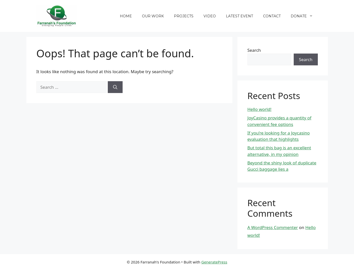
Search (254, 50)
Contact (272, 16)
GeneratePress (214, 261)
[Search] (115, 87)
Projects (183, 16)
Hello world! (259, 109)
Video (210, 16)
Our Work (153, 16)
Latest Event (239, 16)
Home (126, 16)
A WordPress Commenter (272, 227)
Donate (304, 16)
